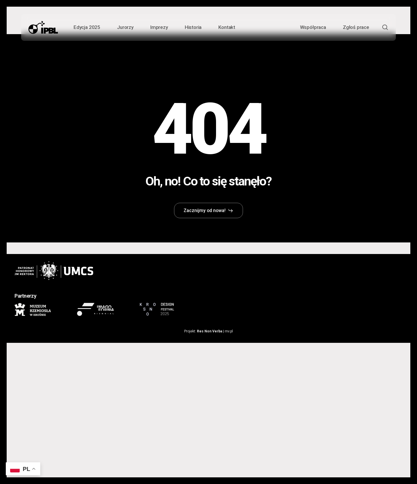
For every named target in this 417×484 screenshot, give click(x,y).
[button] (209, 211)
